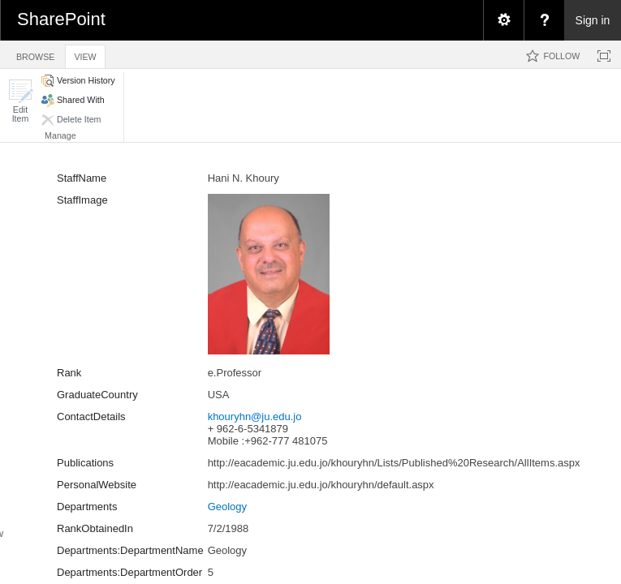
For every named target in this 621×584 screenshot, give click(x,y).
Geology (227, 506)
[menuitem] (503, 20)
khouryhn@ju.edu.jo (255, 416)
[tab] (35, 54)
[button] (20, 101)
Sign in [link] (593, 20)
